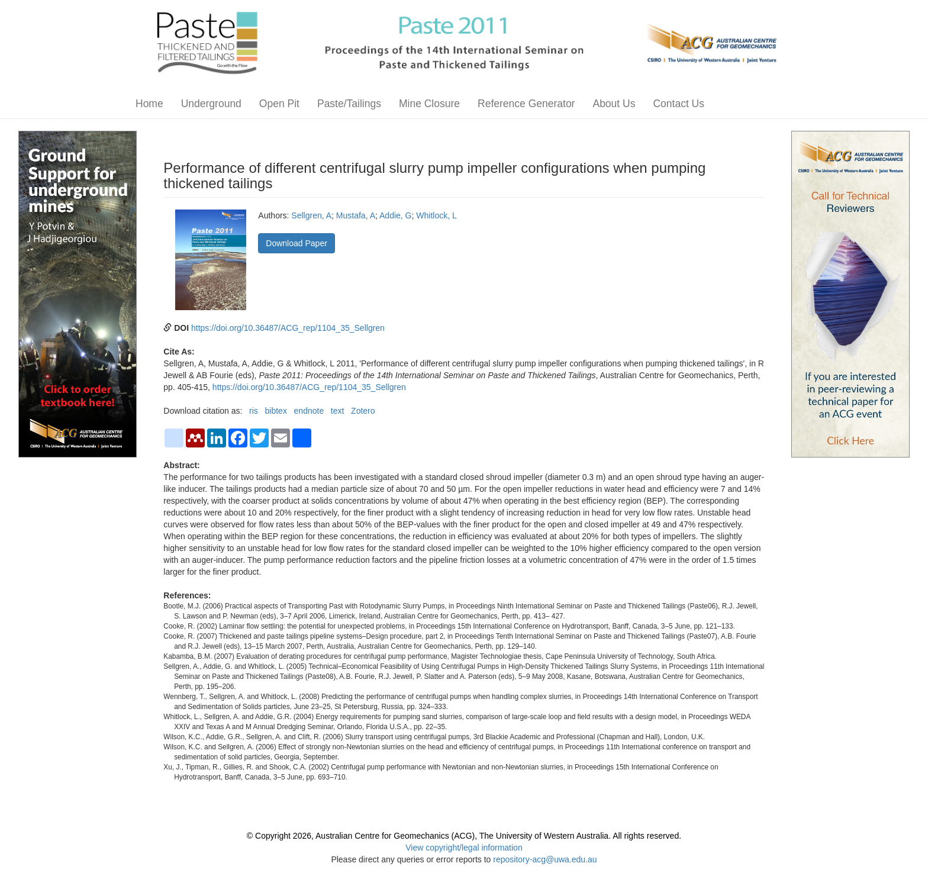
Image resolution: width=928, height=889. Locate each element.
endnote (309, 410)
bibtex (276, 410)
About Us (613, 103)
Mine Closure (429, 103)
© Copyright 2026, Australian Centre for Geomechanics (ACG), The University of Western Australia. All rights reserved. (464, 835)
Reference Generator (526, 103)
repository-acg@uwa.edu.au (545, 859)
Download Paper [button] (296, 243)
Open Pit (279, 103)
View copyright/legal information (463, 847)
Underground (211, 103)
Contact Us (678, 103)
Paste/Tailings (349, 103)
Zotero (363, 410)
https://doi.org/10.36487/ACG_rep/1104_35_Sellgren (288, 328)
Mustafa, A (355, 215)
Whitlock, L (436, 215)
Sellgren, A (311, 215)
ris (253, 410)
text (337, 410)
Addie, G (395, 215)
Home (149, 103)
